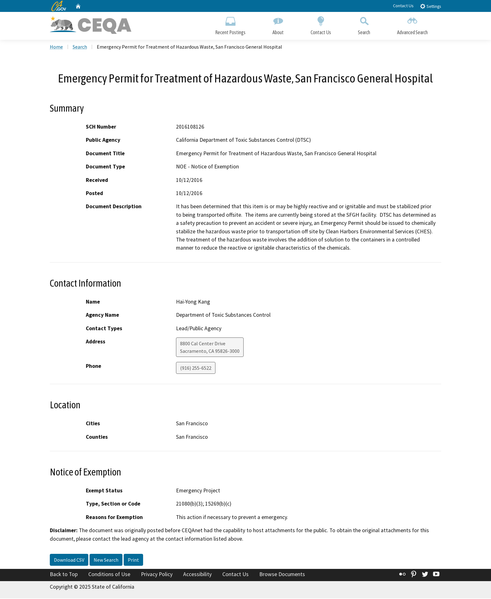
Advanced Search (412, 24)
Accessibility (197, 574)
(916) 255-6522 (195, 368)
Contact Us (403, 5)
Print (133, 560)
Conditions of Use (109, 574)
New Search (106, 560)
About (278, 24)
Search (364, 24)
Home (56, 47)
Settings (430, 6)
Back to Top (64, 574)
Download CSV (69, 560)
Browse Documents (282, 574)
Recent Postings (230, 24)
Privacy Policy (157, 574)
